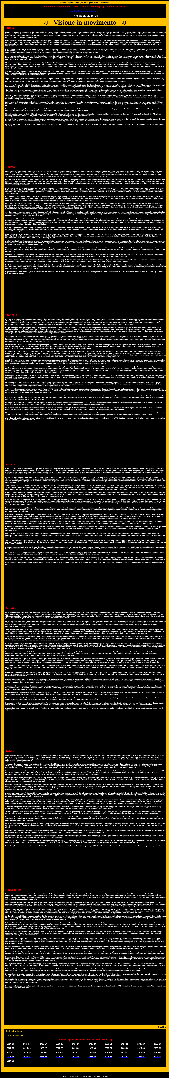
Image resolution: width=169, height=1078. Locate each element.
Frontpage (97, 1076)
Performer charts (73, 1076)
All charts (105, 1076)
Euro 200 (63, 1076)
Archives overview (86, 1076)
